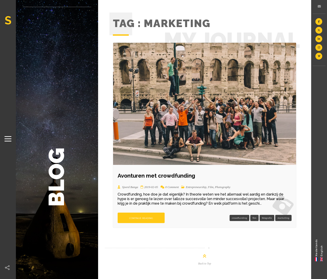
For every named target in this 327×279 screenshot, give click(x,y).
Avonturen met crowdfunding (156, 175)
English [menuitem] (321, 250)
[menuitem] (316, 250)
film (254, 218)
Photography (222, 187)
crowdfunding (239, 218)
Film (211, 187)
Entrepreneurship (196, 187)
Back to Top (204, 263)
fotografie (267, 218)
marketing (283, 218)
